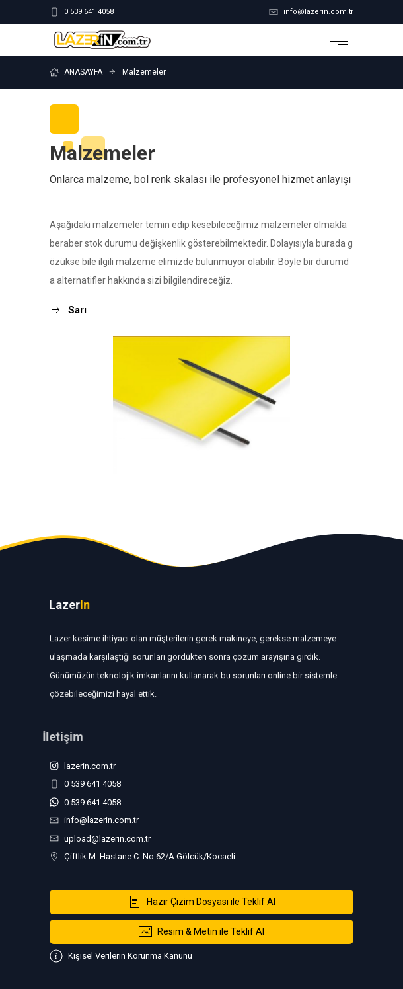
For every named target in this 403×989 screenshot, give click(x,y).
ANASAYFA (83, 72)
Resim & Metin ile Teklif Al (201, 931)
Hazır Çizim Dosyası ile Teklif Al (201, 901)
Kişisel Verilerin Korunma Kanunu (121, 956)
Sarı (68, 310)
